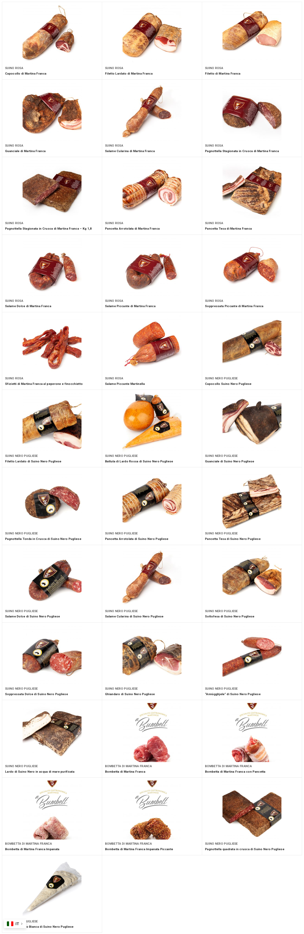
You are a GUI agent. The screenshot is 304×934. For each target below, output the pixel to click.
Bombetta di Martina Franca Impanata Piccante (141, 848)
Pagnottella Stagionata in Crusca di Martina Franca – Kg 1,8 (50, 228)
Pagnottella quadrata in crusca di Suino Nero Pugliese (246, 848)
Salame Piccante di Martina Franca (131, 306)
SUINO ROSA (14, 68)
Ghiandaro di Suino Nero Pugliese (131, 693)
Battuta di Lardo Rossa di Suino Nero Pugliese (140, 461)
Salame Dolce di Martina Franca (29, 306)
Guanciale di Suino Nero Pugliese (230, 461)
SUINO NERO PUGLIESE (221, 378)
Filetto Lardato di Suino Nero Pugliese (34, 461)
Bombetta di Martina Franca (126, 771)
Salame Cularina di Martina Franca (131, 151)
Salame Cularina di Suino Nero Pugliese (135, 616)
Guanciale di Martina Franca (26, 151)
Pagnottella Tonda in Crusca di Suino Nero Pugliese (44, 538)
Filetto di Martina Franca (224, 73)
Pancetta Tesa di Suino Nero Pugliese (234, 538)
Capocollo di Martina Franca (26, 73)
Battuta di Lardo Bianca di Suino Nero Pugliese (40, 926)
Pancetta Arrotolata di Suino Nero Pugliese (138, 538)
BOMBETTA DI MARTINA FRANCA (128, 765)
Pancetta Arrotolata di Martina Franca (134, 228)
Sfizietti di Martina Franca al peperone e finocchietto (46, 383)
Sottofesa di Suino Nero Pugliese (230, 616)
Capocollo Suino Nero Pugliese (229, 383)
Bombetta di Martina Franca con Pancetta (237, 771)
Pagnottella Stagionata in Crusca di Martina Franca (244, 151)
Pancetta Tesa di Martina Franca (230, 228)
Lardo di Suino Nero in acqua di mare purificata (41, 771)
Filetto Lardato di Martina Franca (130, 73)
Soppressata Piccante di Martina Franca (235, 306)
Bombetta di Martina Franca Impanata (34, 848)
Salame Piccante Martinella (126, 383)
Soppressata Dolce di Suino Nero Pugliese (37, 693)
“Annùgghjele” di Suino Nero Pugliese (234, 693)
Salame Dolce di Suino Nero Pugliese (33, 616)
